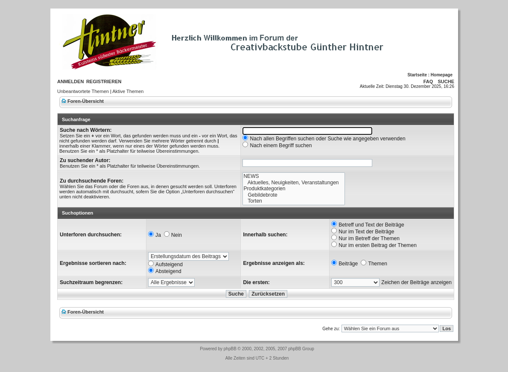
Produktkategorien (293, 189)
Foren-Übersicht (85, 101)
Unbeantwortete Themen (83, 91)
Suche (446, 81)
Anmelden (70, 81)
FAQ (428, 81)
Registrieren (104, 81)
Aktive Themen (127, 91)
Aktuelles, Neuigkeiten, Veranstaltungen (293, 183)
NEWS (293, 176)
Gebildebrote (293, 195)
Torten (293, 201)
